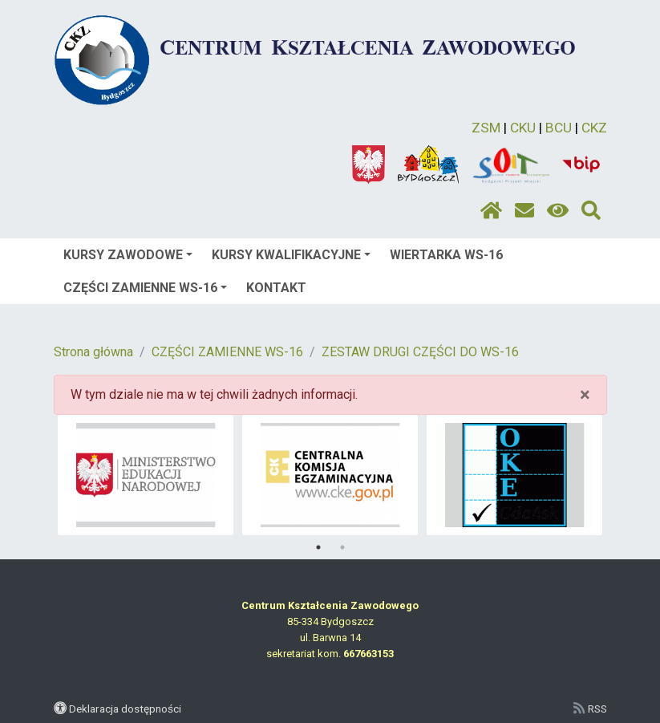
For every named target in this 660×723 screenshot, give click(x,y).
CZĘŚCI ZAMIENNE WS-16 (145, 287)
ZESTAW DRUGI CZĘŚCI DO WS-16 (420, 351)
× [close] (585, 394)
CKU (523, 128)
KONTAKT (276, 287)
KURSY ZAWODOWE (127, 254)
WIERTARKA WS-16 (446, 254)
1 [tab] (318, 547)
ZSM (486, 128)
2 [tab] (342, 547)
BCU (558, 128)
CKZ (594, 128)
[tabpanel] (145, 475)
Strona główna (93, 351)
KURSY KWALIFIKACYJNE (291, 254)
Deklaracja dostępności (125, 708)
